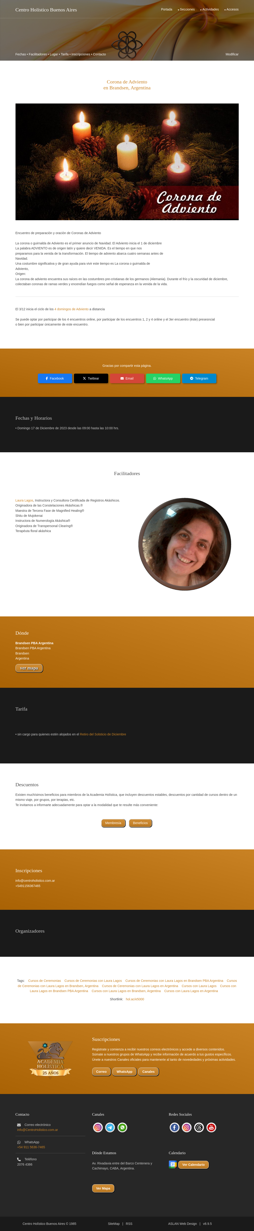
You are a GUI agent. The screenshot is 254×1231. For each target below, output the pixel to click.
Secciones (187, 9)
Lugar (54, 54)
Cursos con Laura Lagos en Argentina (191, 991)
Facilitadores (38, 54)
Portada (166, 9)
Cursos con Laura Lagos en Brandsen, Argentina (126, 991)
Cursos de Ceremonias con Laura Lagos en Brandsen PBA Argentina (174, 981)
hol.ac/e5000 (135, 999)
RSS (129, 1224)
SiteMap (114, 1224)
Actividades (210, 9)
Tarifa (64, 54)
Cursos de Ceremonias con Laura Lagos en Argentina (140, 986)
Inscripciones (80, 54)
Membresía (113, 823)
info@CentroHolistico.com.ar (37, 1130)
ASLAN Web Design (182, 1224)
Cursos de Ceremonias (44, 981)
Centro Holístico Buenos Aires (46, 10)
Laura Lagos (24, 500)
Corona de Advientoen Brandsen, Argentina (127, 85)
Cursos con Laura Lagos (199, 986)
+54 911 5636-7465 (31, 1147)
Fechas (21, 54)
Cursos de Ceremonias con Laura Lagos (93, 981)
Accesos (233, 9)
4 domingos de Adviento (72, 309)
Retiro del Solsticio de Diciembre (103, 734)
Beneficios (140, 823)
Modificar (232, 54)
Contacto (99, 54)
